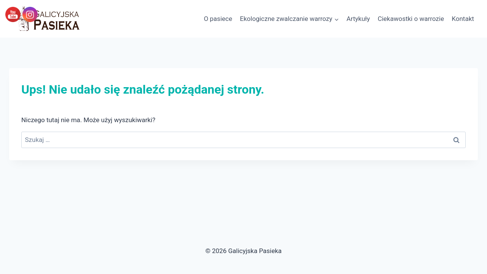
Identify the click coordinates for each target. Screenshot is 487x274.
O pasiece (218, 18)
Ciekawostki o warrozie (411, 18)
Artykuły (358, 18)
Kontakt (463, 18)
